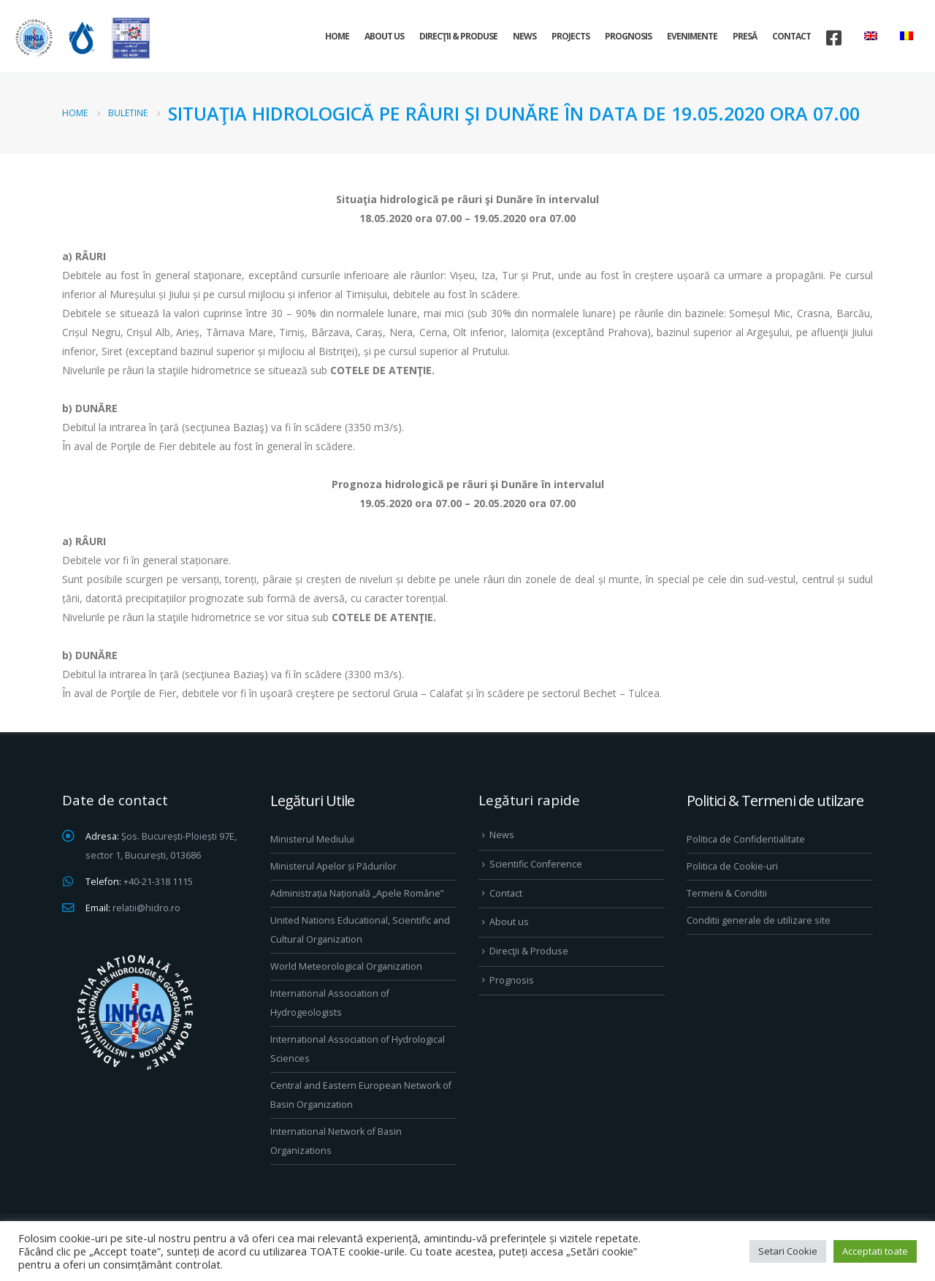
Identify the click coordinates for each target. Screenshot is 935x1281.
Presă (745, 36)
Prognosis (628, 36)
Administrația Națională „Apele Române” (356, 893)
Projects (570, 36)
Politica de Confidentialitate (746, 839)
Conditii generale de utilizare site (759, 920)
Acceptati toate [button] (875, 1251)
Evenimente (692, 36)
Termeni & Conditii (727, 893)
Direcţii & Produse (458, 36)
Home (337, 36)
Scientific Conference (535, 864)
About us (384, 36)
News (524, 36)
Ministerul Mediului (312, 839)
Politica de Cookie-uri (732, 866)
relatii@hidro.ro (146, 908)
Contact (791, 36)
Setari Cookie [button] (787, 1251)
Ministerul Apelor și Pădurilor (333, 866)
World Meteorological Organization (346, 966)
